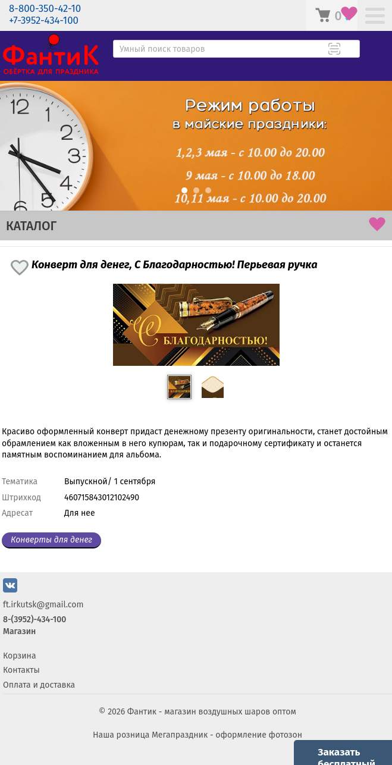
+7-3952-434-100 (44, 20)
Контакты (21, 670)
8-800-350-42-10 (45, 8)
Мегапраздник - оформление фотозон (227, 735)
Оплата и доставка (39, 685)
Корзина (19, 656)
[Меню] (375, 17)
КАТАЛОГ (31, 226)
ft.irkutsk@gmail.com (43, 605)
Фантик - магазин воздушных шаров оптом (211, 712)
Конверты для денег (51, 540)
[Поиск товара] (349, 49)
